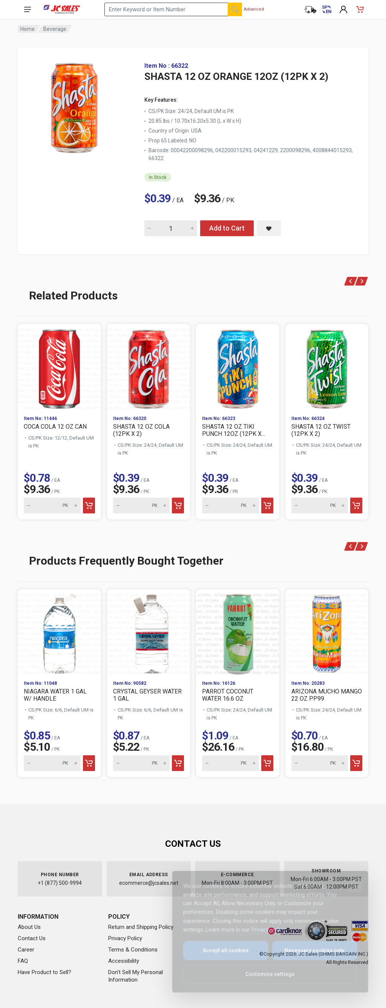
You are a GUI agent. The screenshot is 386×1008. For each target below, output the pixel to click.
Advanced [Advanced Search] (254, 9)
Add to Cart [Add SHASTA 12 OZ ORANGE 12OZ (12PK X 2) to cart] (227, 228)
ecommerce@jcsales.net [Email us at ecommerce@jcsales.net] (148, 883)
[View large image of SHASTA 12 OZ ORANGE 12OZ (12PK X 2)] (74, 105)
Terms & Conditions (133, 949)
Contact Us (32, 938)
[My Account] (343, 9)
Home (27, 29)
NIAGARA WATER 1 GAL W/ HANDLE (55, 695)
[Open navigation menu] (27, 9)
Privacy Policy (125, 938)
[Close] (349, 884)
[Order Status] (310, 9)
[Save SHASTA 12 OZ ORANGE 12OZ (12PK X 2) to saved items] (269, 228)
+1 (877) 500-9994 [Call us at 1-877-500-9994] (60, 883)
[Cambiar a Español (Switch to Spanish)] (327, 9)
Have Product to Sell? (44, 972)
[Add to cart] (89, 505)
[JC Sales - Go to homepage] (61, 9)
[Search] (235, 9)
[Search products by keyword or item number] (173, 9)
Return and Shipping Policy (140, 927)
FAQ (23, 961)
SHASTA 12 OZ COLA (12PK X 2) (141, 430)
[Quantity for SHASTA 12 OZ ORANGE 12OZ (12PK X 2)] (170, 228)
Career (26, 949)
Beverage (54, 29)
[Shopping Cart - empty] (360, 9)
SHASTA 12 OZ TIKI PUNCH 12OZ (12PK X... (233, 430)
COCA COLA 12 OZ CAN (55, 426)
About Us (29, 927)
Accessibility (123, 961)
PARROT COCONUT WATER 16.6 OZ (227, 695)
